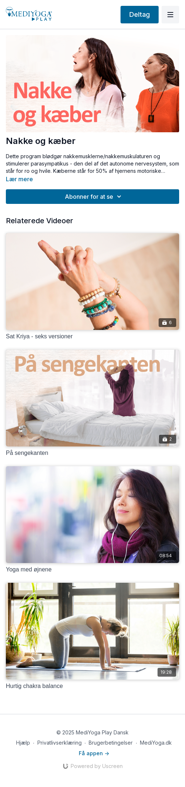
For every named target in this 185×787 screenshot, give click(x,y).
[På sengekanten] (92, 453)
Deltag (139, 14)
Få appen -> (94, 753)
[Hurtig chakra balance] (92, 686)
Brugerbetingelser (111, 743)
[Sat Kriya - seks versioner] (92, 336)
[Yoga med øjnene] (92, 569)
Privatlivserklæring (59, 743)
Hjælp (23, 743)
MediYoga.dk (156, 743)
